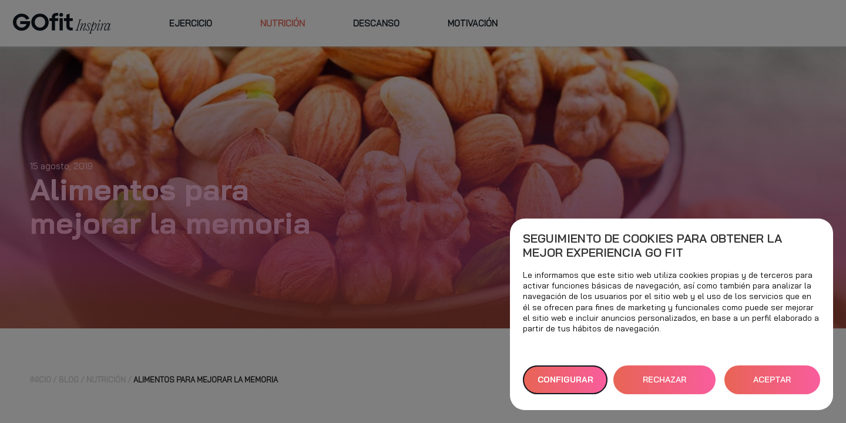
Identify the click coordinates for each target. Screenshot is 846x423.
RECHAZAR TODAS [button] (664, 384)
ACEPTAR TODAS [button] (772, 384)
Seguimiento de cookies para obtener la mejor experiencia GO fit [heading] (652, 245)
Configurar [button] (565, 379)
